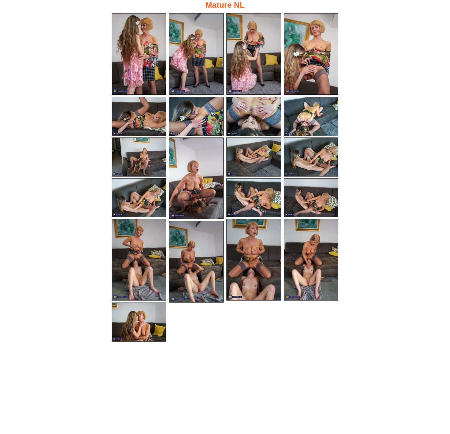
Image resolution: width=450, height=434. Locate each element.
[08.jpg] (311, 116)
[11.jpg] (253, 157)
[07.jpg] (253, 116)
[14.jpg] (253, 198)
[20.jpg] (139, 322)
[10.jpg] (196, 178)
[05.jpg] (139, 116)
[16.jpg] (139, 260)
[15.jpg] (311, 198)
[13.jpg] (139, 198)
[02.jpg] (196, 54)
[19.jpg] (196, 262)
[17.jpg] (253, 260)
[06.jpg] (196, 116)
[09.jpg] (139, 157)
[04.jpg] (311, 54)
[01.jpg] (139, 54)
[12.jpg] (311, 157)
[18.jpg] (311, 260)
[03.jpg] (253, 54)
